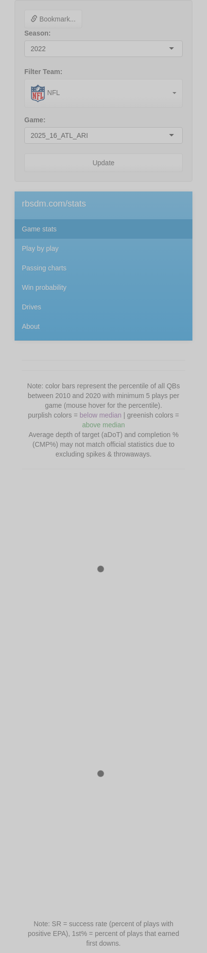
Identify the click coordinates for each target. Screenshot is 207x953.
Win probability (44, 287)
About (31, 326)
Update (103, 163)
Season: (37, 33)
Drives (31, 307)
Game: (35, 120)
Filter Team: (43, 72)
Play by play (40, 248)
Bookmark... (53, 19)
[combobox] (47, 49)
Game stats (39, 229)
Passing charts (44, 268)
